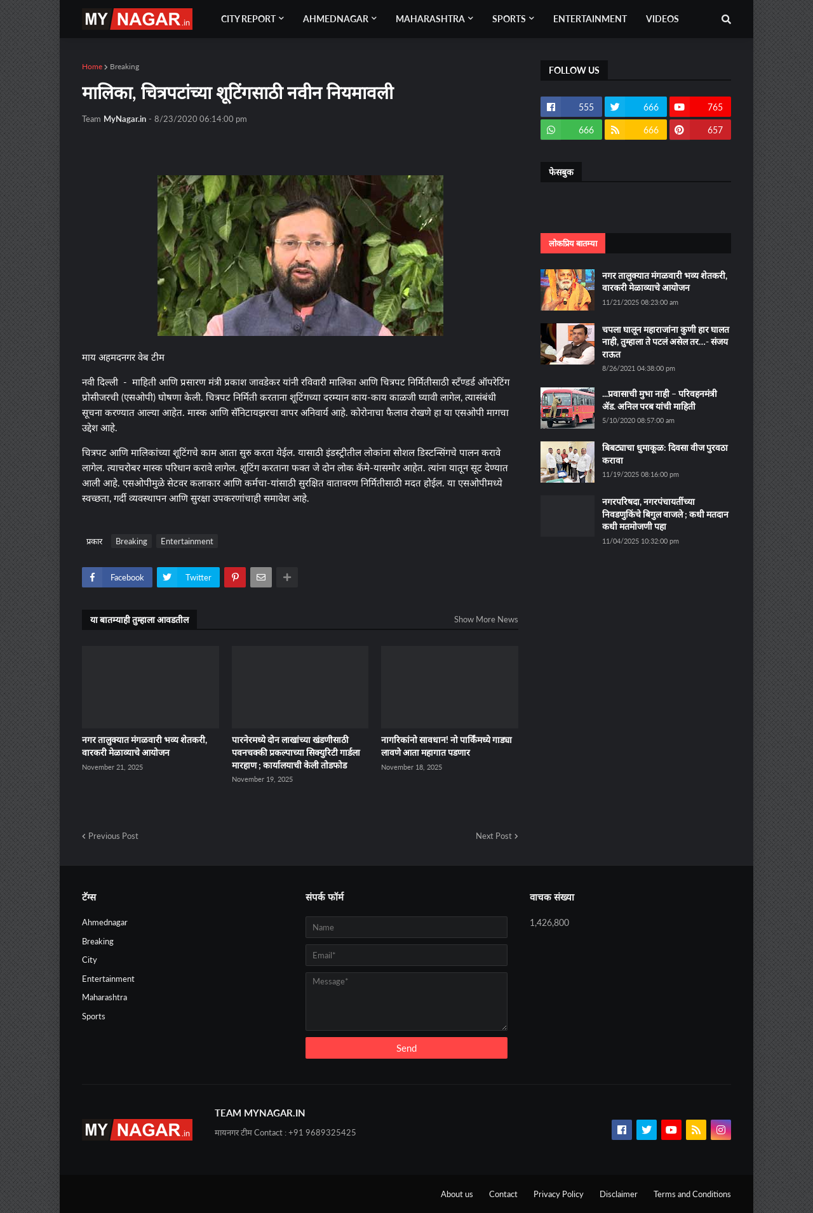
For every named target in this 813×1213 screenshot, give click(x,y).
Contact (503, 1194)
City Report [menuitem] (248, 18)
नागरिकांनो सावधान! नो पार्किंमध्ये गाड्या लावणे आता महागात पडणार (446, 746)
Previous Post (113, 836)
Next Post (494, 836)
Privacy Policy (559, 1194)
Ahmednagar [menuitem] (335, 18)
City (89, 960)
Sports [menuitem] (509, 18)
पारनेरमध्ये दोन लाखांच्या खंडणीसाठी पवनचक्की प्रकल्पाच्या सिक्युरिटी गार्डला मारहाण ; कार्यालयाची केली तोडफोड (296, 752)
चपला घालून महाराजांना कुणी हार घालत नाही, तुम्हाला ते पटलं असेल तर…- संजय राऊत (665, 341)
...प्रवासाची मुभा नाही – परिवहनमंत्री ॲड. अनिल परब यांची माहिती (659, 400)
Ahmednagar (105, 922)
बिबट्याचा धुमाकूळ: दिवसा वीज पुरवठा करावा (665, 454)
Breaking (124, 66)
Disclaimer (619, 1194)
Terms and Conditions (692, 1194)
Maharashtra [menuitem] (430, 18)
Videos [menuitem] (662, 18)
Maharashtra (104, 997)
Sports (93, 1016)
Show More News (486, 619)
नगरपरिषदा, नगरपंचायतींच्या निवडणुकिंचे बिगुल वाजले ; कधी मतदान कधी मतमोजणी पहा (665, 514)
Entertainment (187, 541)
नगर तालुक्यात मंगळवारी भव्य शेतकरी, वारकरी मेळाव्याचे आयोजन (144, 746)
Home (92, 66)
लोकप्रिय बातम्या (573, 243)
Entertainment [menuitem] (590, 18)
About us (457, 1194)
